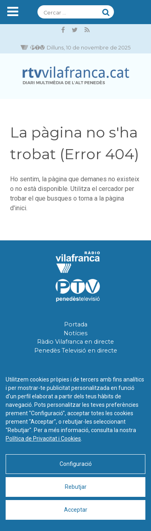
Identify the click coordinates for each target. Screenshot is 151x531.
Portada (75, 324)
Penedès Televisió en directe (75, 350)
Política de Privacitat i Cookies (43, 438)
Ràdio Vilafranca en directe (75, 341)
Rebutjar (76, 487)
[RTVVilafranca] (75, 76)
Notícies (75, 333)
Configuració (76, 464)
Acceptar (75, 509)
